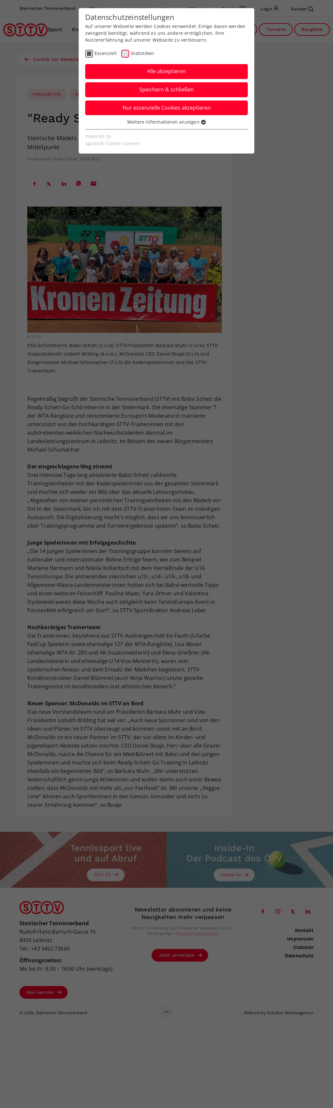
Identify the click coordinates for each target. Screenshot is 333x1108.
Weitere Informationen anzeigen (166, 122)
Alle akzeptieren (166, 71)
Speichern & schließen (166, 89)
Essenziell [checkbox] (106, 53)
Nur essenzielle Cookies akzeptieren (167, 107)
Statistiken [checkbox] (142, 53)
